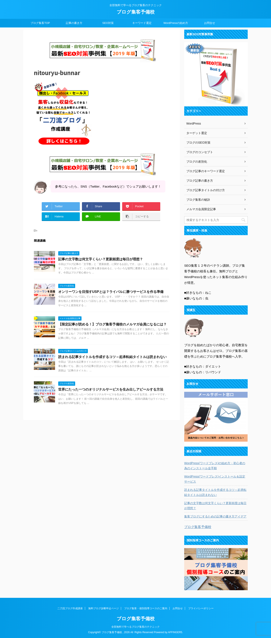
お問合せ (209, 23)
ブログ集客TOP (40, 23)
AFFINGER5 (175, 632)
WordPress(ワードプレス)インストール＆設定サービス (214, 479)
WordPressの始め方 (175, 23)
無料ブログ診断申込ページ (103, 608)
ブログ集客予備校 (136, 12)
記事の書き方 (74, 23)
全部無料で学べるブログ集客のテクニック (135, 626)
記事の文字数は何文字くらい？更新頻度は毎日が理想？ (100, 259)
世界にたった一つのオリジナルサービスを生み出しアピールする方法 (110, 389)
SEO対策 (107, 23)
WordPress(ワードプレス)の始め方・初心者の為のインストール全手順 (214, 465)
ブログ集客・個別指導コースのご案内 (145, 608)
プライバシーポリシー (201, 608)
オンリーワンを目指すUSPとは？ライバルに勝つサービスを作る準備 (110, 292)
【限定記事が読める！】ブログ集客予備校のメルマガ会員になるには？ (112, 324)
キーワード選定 (142, 23)
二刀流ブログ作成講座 (70, 608)
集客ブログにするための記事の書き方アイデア (215, 516)
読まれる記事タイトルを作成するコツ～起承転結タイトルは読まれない (112, 357)
